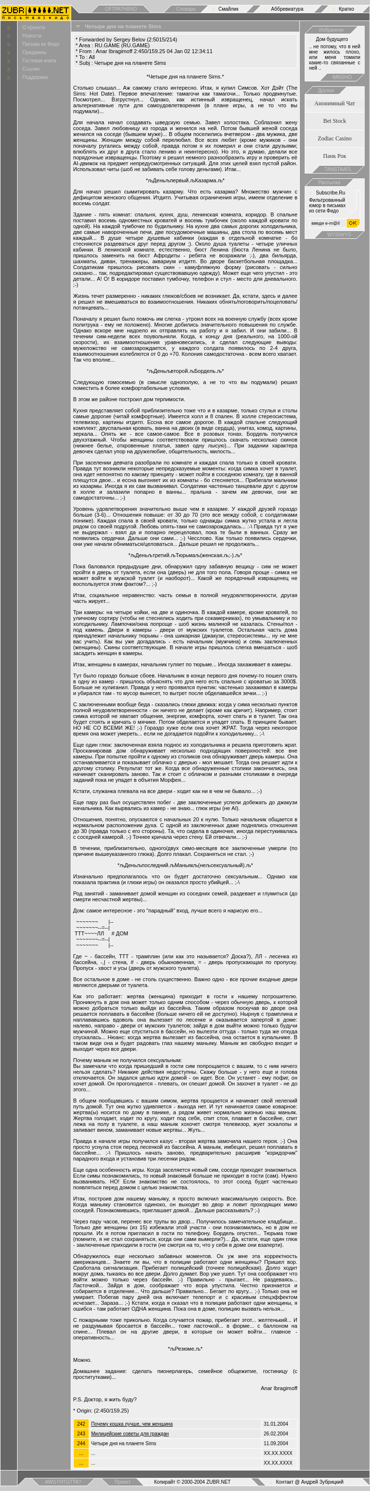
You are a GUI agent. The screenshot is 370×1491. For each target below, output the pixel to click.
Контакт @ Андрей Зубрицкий (310, 1482)
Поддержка (35, 77)
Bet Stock (334, 120)
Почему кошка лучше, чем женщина (132, 1424)
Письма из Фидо (40, 44)
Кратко (346, 9)
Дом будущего (332, 39)
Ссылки (30, 69)
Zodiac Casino (335, 138)
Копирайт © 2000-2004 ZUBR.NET (192, 1482)
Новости (31, 36)
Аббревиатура (287, 9)
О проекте (33, 27)
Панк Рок (334, 156)
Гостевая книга (39, 60)
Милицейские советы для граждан (130, 1433)
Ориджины (34, 52)
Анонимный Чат (334, 103)
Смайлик (228, 9)
